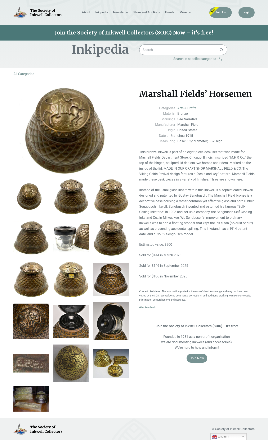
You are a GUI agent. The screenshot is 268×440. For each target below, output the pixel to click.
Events (169, 12)
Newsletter (120, 12)
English (220, 436)
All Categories (23, 74)
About (86, 12)
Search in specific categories (198, 59)
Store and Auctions (146, 12)
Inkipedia (101, 12)
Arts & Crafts (186, 108)
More (185, 12)
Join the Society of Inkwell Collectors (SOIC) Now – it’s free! (134, 32)
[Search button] (221, 50)
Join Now (197, 358)
